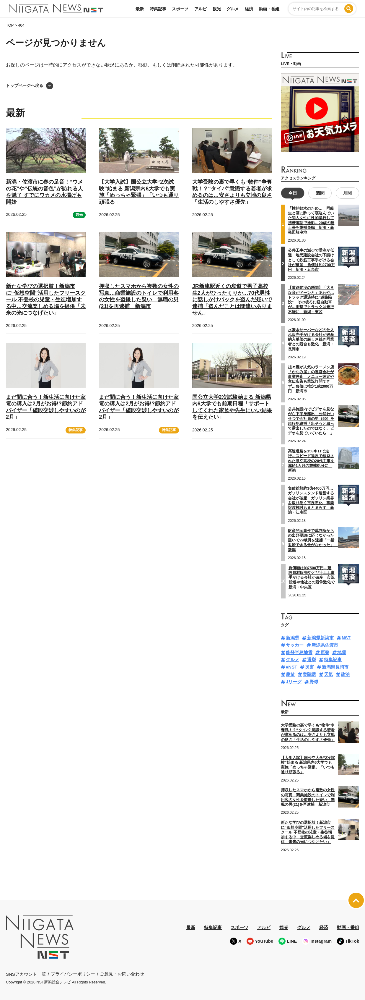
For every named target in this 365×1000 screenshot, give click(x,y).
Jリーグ (294, 680)
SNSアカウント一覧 (26, 973)
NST (346, 637)
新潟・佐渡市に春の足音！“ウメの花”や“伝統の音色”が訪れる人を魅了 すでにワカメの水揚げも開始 (44, 192)
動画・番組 (269, 9)
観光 (217, 9)
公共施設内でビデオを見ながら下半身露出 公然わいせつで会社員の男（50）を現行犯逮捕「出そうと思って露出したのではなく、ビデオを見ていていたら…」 (311, 420)
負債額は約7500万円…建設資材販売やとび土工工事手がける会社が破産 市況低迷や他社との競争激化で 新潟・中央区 (313, 576)
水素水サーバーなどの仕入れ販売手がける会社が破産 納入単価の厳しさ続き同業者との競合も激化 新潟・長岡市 (313, 338)
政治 (345, 673)
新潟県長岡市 (335, 666)
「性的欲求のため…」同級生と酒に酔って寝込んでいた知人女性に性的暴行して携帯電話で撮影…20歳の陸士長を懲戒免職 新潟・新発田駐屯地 (311, 219)
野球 (313, 680)
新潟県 (292, 637)
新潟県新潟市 (320, 637)
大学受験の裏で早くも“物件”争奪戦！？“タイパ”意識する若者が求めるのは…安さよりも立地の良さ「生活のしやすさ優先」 (232, 192)
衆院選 (309, 673)
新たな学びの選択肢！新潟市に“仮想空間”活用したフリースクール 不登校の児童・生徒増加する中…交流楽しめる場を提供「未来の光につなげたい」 (46, 299)
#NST (291, 666)
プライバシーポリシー (73, 973)
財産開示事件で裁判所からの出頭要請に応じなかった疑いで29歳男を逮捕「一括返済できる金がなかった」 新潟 (313, 539)
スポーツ (180, 9)
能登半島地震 (299, 651)
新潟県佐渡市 (325, 644)
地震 (341, 651)
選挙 (311, 658)
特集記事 (158, 9)
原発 (324, 651)
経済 (249, 9)
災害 (309, 666)
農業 (290, 673)
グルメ (233, 9)
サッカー (295, 644)
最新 (140, 9)
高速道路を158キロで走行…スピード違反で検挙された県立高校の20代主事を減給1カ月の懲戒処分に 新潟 (311, 460)
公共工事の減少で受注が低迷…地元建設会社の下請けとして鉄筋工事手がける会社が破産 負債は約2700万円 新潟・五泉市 (311, 259)
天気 (328, 673)
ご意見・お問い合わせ (122, 973)
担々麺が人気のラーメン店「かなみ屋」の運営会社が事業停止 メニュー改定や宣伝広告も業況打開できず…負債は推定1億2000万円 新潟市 (311, 378)
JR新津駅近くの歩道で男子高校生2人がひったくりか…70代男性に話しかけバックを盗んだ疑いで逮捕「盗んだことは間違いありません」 (232, 299)
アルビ (200, 9)
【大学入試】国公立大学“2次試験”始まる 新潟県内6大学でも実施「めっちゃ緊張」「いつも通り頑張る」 (139, 192)
